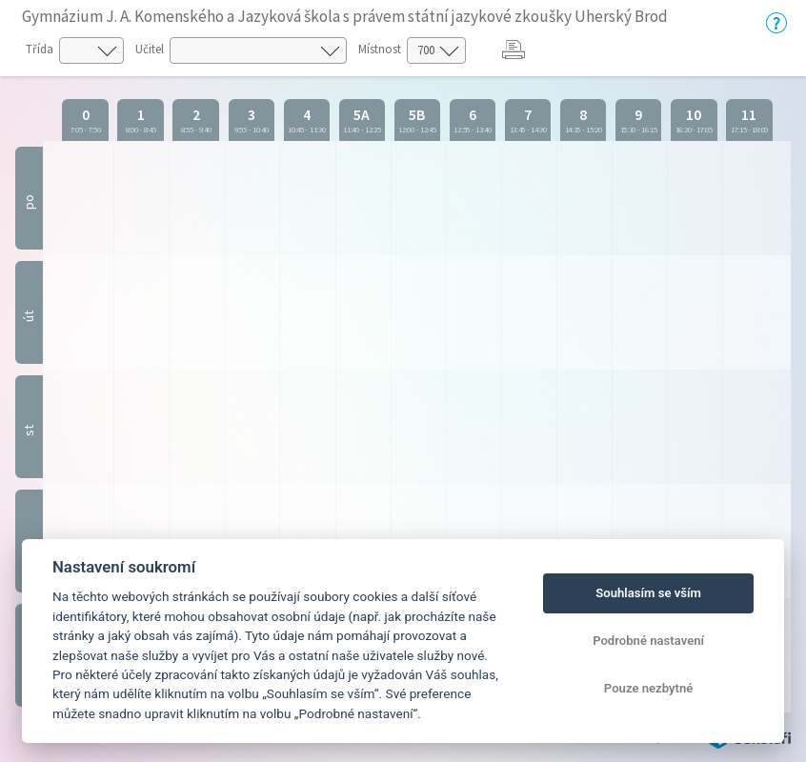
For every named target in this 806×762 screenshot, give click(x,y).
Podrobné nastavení (648, 640)
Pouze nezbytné (649, 688)
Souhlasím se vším (648, 593)
